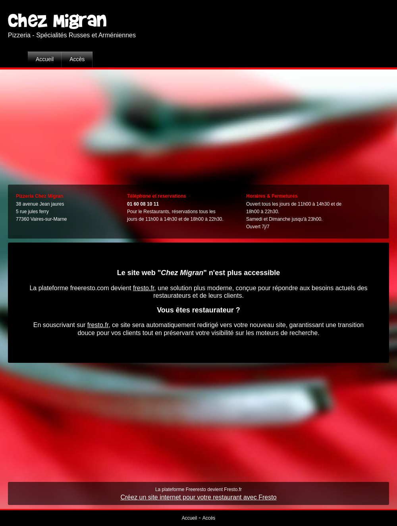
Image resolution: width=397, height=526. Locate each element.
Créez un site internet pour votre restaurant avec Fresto (198, 497)
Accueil (45, 59)
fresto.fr (143, 288)
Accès (77, 59)
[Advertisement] (198, 125)
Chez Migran (57, 19)
